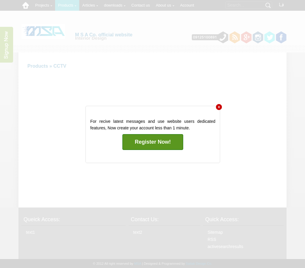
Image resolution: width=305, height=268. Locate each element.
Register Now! (153, 142)
